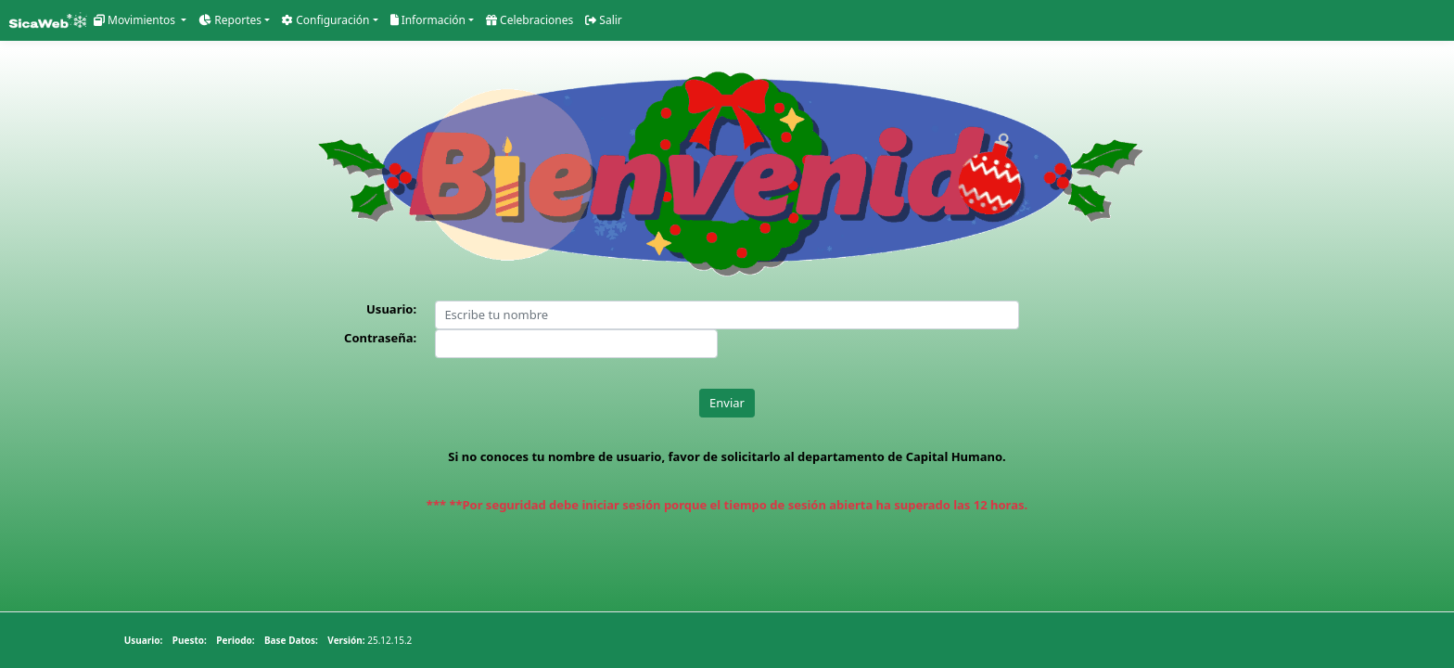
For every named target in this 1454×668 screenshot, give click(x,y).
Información (450, 20)
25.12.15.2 (311, 640)
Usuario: (391, 310)
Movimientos (139, 20)
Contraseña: (380, 339)
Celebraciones (560, 20)
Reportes (240, 20)
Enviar (727, 403)
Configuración (342, 20)
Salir (639, 20)
